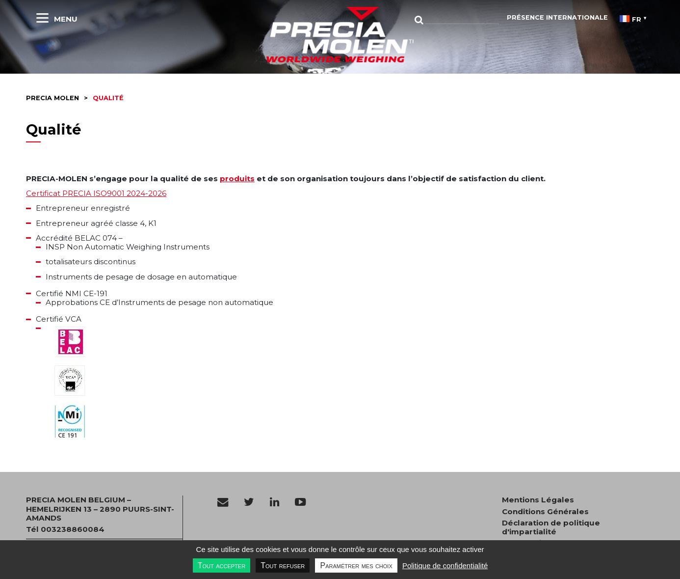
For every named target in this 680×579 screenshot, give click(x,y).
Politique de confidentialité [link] (445, 565)
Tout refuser (283, 565)
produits (237, 178)
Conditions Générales (545, 511)
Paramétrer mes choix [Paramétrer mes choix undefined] (356, 565)
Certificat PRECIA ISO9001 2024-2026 (96, 193)
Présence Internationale (557, 17)
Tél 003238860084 (65, 529)
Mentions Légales (538, 500)
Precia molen (52, 98)
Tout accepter (221, 565)
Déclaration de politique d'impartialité (551, 527)
